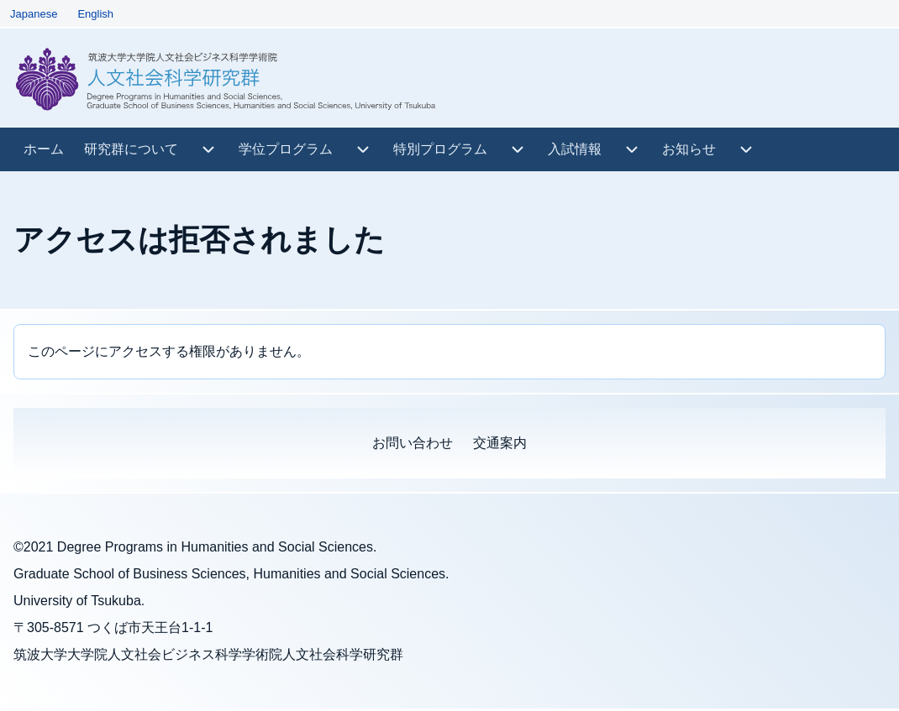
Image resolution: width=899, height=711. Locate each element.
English (95, 14)
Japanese (33, 14)
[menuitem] (43, 149)
